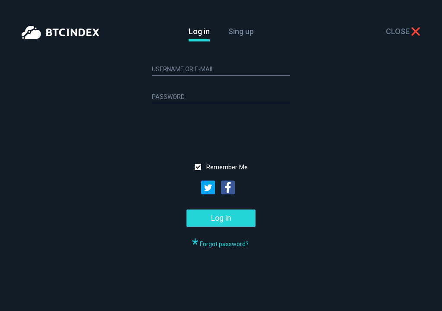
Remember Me (227, 167)
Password (168, 96)
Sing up (241, 31)
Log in (199, 31)
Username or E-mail (183, 69)
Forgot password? (224, 244)
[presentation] (217, 133)
